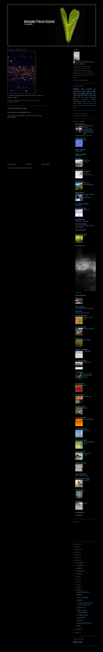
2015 (77, 547)
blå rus (85, 140)
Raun (84, 385)
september (80, 571)
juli (78, 576)
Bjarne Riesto (79, 192)
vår (79, 97)
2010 (77, 560)
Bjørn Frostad (79, 490)
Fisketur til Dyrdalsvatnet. (82, 313)
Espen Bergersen (80, 474)
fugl (82, 97)
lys (95, 89)
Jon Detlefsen (79, 512)
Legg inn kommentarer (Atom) (24, 168)
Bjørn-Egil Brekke (81, 440)
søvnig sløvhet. (80, 618)
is (88, 95)
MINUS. (78, 626)
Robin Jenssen (80, 451)
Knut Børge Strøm (81, 315)
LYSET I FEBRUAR (82, 597)
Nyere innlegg (11, 164)
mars (78, 587)
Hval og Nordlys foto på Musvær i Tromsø (88, 375)
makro (17, 101)
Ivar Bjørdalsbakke (81, 361)
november (80, 565)
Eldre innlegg (45, 164)
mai (78, 581)
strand (84, 101)
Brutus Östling (80, 307)
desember (80, 563)
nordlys (94, 105)
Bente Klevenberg (81, 234)
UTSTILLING (87, 362)
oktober (79, 568)
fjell (82, 95)
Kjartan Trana (79, 181)
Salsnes (75, 99)
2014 (77, 549)
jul (92, 101)
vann (82, 89)
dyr (95, 101)
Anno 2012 (86, 480)
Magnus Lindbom (80, 154)
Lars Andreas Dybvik (82, 204)
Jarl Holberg (79, 372)
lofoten (75, 103)
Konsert (79, 105)
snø (74, 95)
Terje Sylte (78, 311)
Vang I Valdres (88, 105)
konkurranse (86, 103)
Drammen (85, 99)
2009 (77, 632)
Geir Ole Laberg (80, 406)
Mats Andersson (80, 124)
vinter (84, 91)
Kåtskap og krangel (88, 328)
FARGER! (79, 600)
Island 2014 (86, 430)
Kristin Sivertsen (80, 295)
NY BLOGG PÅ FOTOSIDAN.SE (84, 308)
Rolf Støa (78, 158)
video (94, 103)
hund (86, 97)
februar (79, 590)
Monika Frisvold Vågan (82, 478)
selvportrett (92, 97)
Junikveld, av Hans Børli (82, 221)
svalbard (79, 103)
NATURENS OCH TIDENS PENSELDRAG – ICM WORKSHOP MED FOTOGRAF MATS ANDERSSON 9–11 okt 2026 (84, 130)
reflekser (93, 95)
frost (74, 97)
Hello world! (78, 156)
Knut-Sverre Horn (80, 327)
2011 (77, 557)
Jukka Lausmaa (80, 149)
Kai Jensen (78, 515)
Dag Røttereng (80, 219)
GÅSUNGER (87, 340)
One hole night (87, 396)
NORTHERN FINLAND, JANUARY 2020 (87, 173)
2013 (77, 552)
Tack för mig (78, 151)
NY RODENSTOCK (82, 615)
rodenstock (77, 91)
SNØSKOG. (80, 620)
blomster (89, 93)
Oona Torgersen (80, 417)
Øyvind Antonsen (80, 208)
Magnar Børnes (80, 138)
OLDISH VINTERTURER (83, 623)
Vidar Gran (78, 338)
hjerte (88, 101)
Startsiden (29, 164)
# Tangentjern (87, 351)
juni (78, 579)
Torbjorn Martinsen (81, 429)
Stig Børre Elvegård (81, 349)
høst (85, 95)
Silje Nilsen (78, 501)
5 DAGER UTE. (81, 607)
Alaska (94, 99)
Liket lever (78, 292)
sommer (89, 89)
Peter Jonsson (80, 245)
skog (89, 91)
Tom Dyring (79, 170)
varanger (81, 93)
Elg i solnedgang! (88, 419)
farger (94, 91)
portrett (75, 107)
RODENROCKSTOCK (83, 592)
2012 (77, 555)
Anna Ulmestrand (80, 224)
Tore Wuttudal (79, 383)
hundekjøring (77, 101)
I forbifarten (86, 210)
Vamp (83, 105)
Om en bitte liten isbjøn (81, 476)
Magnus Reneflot (80, 463)
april (78, 584)
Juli (84, 236)
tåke (91, 103)
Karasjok (75, 105)
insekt (75, 93)
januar (79, 629)
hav (94, 93)
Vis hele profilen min (80, 80)
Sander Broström (80, 230)
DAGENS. (79, 595)
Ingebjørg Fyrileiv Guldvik (84, 62)
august (79, 573)
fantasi (78, 95)
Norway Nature (80, 395)
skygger (85, 503)
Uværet (85, 408)
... (75, 231)
